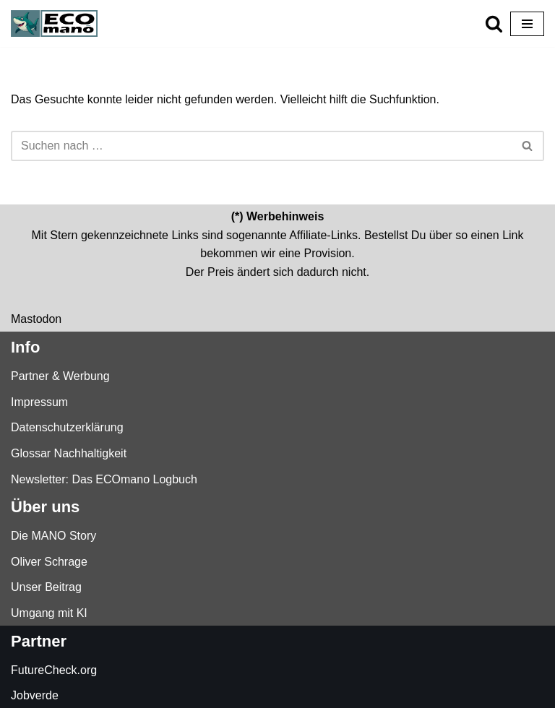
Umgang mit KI (49, 613)
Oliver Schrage (49, 562)
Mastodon (36, 319)
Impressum (39, 402)
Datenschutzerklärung (67, 427)
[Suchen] (494, 23)
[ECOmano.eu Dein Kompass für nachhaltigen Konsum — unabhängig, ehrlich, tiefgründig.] (58, 23)
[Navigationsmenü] (527, 24)
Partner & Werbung (60, 376)
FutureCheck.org (54, 670)
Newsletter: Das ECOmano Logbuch (104, 479)
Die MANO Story (53, 536)
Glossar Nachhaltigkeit (68, 453)
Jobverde (35, 695)
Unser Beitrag (46, 587)
